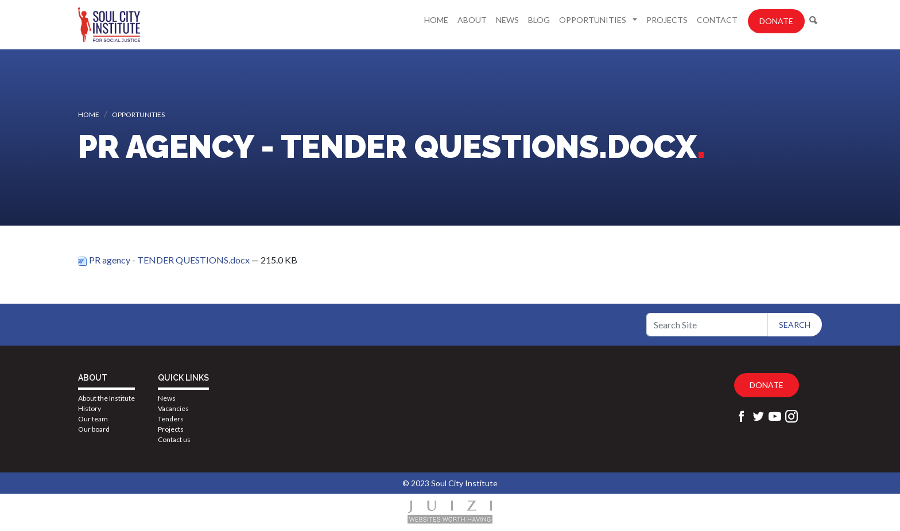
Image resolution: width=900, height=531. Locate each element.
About (472, 20)
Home (436, 20)
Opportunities (593, 20)
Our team (93, 418)
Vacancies (173, 408)
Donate (776, 21)
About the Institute (106, 398)
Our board (94, 429)
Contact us (174, 439)
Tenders (171, 418)
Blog (539, 20)
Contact (717, 20)
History (89, 408)
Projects (667, 20)
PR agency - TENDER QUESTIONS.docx (164, 259)
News (507, 20)
